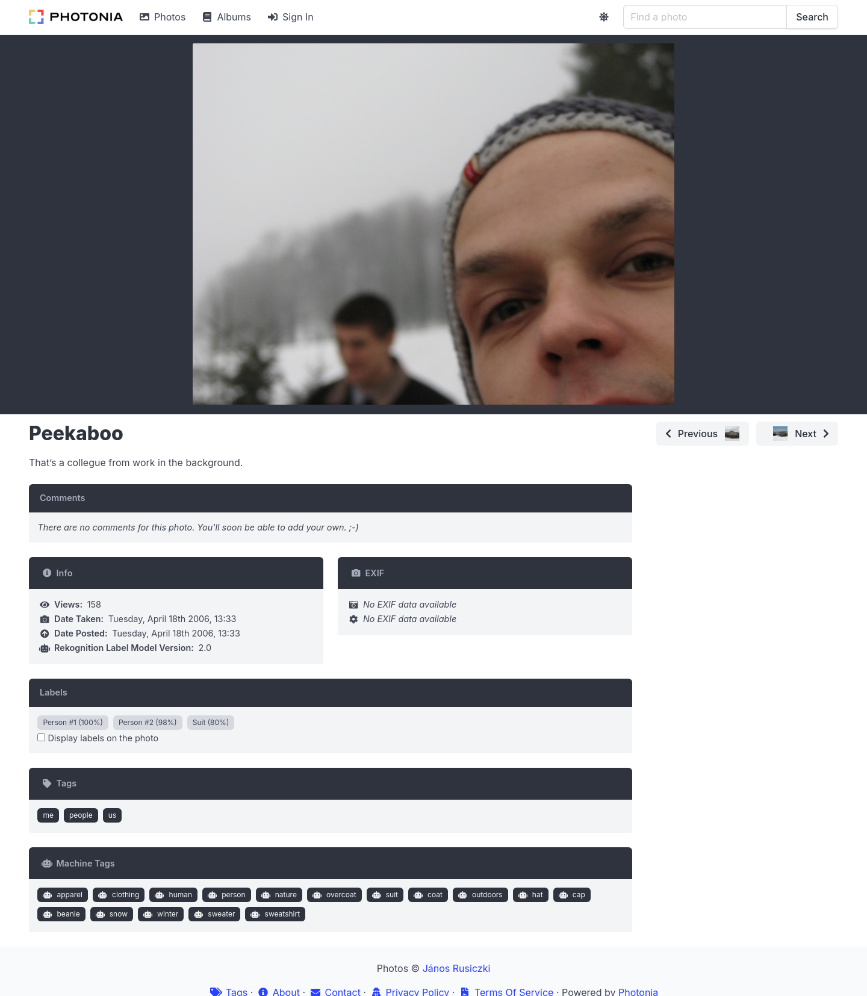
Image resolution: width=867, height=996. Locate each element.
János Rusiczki (457, 968)
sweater (213, 914)
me (48, 815)
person (225, 895)
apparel (61, 895)
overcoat (332, 895)
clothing (118, 895)
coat (426, 895)
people (81, 815)
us (112, 815)
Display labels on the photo (97, 738)
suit (383, 895)
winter (160, 914)
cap (570, 895)
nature (277, 895)
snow (110, 914)
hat (528, 895)
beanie (60, 914)
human (172, 895)
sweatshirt (274, 914)
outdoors (478, 895)
